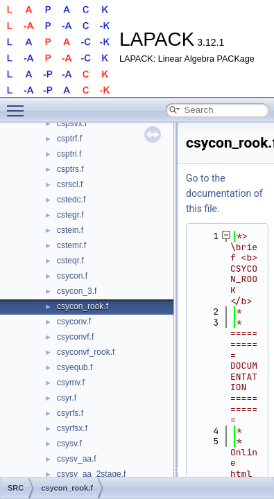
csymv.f (71, 382)
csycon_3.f (76, 291)
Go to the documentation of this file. (224, 193)
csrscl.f (70, 184)
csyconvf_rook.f (85, 352)
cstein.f (70, 230)
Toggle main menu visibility (19, 105)
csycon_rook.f (82, 306)
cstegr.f (70, 215)
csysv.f (69, 443)
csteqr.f (70, 260)
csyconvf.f (75, 337)
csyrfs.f (70, 413)
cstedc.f (71, 199)
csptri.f (69, 154)
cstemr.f (71, 245)
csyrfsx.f (72, 428)
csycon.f (72, 276)
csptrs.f (70, 169)
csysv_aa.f (76, 459)
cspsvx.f (72, 123)
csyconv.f (74, 321)
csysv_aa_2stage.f (91, 474)
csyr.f (66, 398)
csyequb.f (74, 367)
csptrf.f (69, 138)
